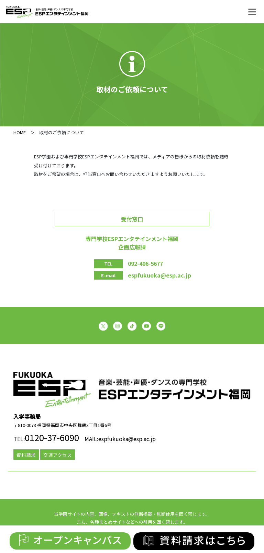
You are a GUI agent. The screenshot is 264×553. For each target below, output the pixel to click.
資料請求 (26, 454)
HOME (19, 132)
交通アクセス (57, 454)
